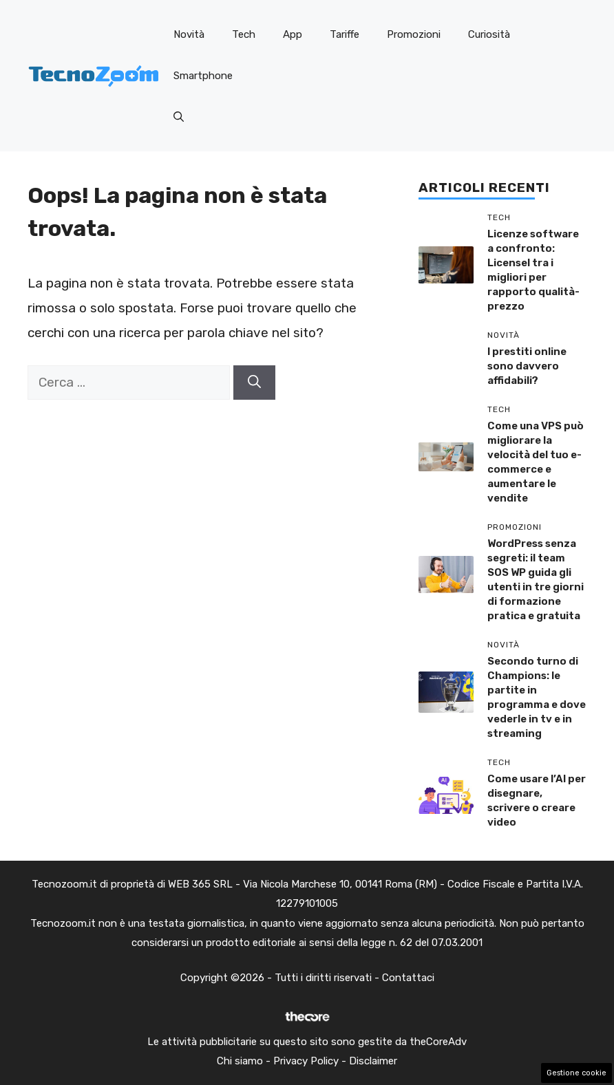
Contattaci (408, 977)
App (292, 34)
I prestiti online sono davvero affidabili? (527, 366)
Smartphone (203, 75)
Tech (243, 34)
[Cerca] (254, 382)
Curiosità (489, 34)
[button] (179, 117)
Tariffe (344, 34)
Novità (188, 34)
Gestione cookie (576, 1072)
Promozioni (414, 34)
